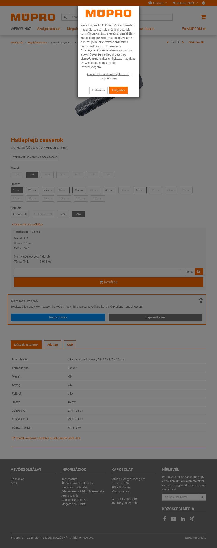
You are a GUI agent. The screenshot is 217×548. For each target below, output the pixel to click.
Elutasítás (98, 90)
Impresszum (109, 78)
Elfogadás (118, 90)
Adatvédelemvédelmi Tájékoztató (108, 74)
